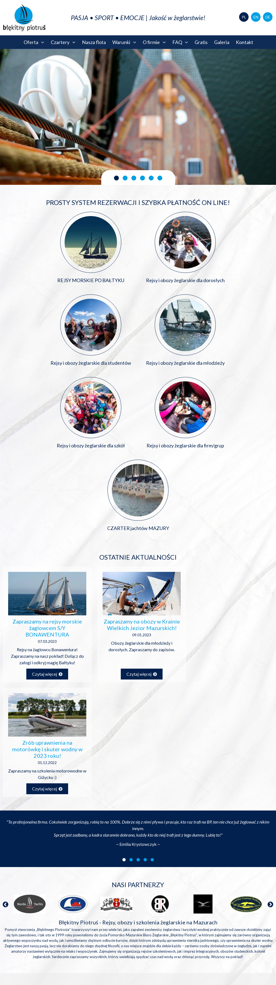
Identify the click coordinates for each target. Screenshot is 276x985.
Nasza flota (94, 42)
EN (255, 17)
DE (267, 17)
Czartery (63, 42)
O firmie (154, 42)
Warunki (124, 42)
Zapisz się (69, 881)
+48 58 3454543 (238, 843)
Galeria (221, 42)
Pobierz (84, 827)
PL (244, 17)
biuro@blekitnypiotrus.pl (238, 822)
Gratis (201, 42)
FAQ (180, 42)
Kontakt (244, 42)
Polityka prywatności (247, 973)
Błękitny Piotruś (138, 903)
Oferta (34, 42)
